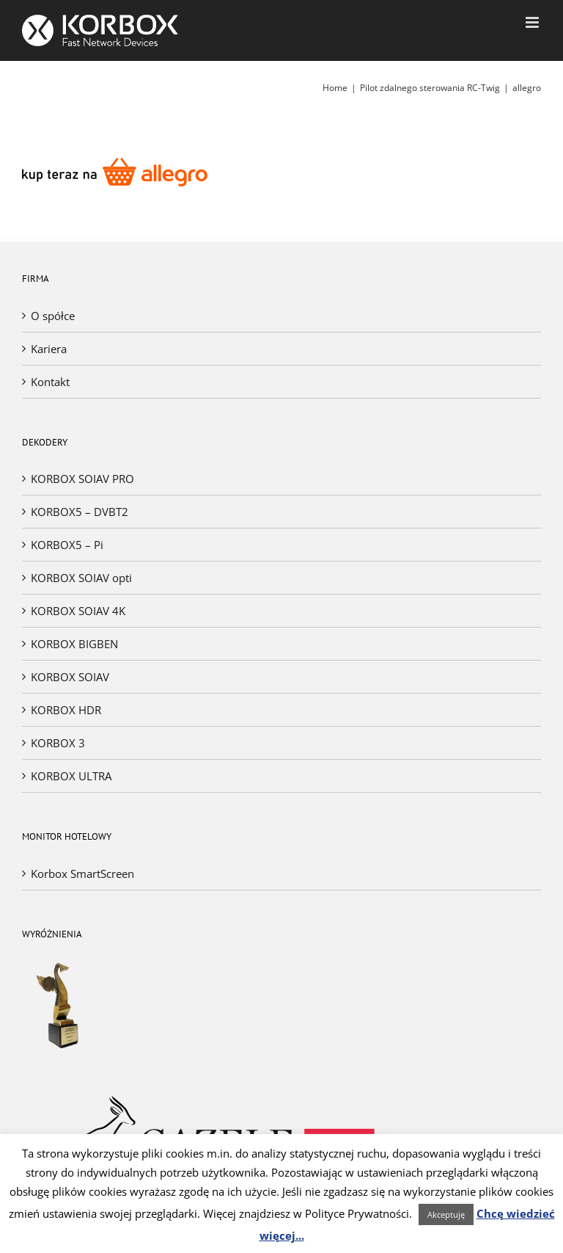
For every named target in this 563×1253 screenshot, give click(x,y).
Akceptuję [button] (446, 1214)
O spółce (53, 315)
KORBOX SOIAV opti (81, 577)
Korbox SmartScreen (82, 873)
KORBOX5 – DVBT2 (79, 511)
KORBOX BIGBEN (74, 643)
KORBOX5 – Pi (67, 544)
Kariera (49, 348)
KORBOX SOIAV (70, 676)
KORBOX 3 (58, 743)
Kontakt (50, 381)
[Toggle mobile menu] (533, 22)
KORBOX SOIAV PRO (82, 478)
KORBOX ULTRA (71, 776)
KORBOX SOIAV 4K (78, 610)
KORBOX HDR (66, 709)
